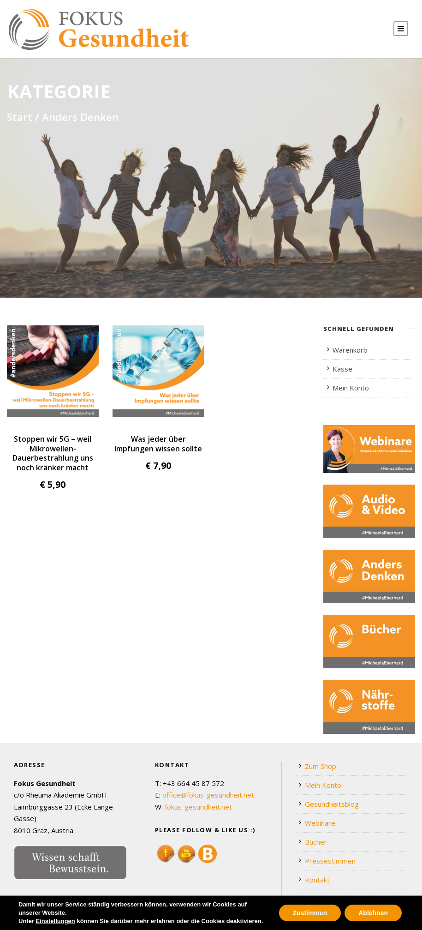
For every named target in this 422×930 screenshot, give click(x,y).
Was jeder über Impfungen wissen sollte (158, 443)
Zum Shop (320, 766)
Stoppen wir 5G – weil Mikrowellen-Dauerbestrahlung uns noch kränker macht (52, 453)
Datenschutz (351, 920)
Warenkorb (350, 349)
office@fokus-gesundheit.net (208, 794)
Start (19, 117)
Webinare (320, 823)
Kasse (342, 368)
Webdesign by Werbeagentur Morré (65, 920)
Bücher (316, 841)
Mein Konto (351, 387)
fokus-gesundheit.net (198, 806)
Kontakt (317, 879)
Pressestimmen (330, 860)
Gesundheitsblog (332, 804)
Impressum (397, 920)
